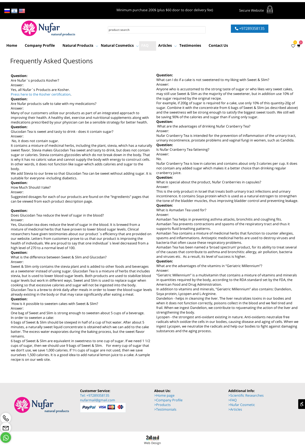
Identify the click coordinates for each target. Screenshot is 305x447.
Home (11, 45)
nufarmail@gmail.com (97, 400)
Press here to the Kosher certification (41, 94)
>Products (162, 404)
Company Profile (40, 45)
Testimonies (190, 45)
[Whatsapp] (5, 437)
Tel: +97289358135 (94, 395)
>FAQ (232, 400)
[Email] (5, 427)
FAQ (145, 45)
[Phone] (5, 418)
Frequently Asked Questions (51, 60)
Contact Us (218, 45)
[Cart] (298, 45)
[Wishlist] (292, 45)
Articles (167, 45)
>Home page (164, 395)
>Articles (235, 409)
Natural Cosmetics (120, 45)
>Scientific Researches (246, 395)
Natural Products (80, 45)
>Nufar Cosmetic (241, 404)
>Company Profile (168, 400)
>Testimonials (165, 409)
